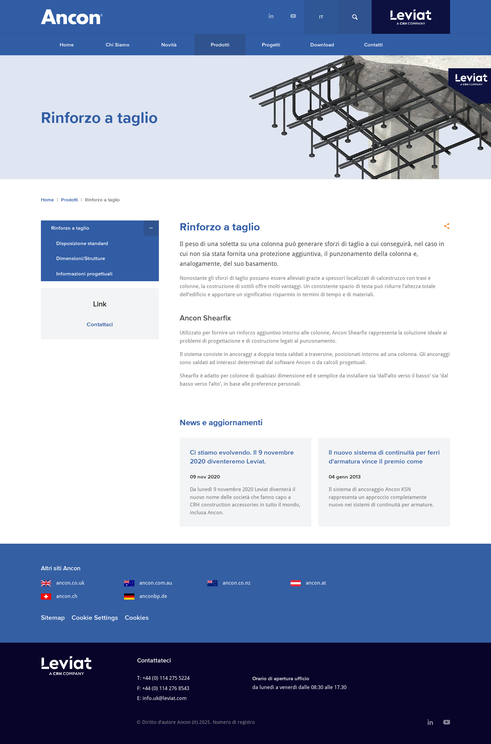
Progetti (271, 44)
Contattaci (100, 324)
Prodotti (220, 44)
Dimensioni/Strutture (80, 258)
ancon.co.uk (62, 583)
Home (67, 44)
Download (322, 44)
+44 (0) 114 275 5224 (166, 678)
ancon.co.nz (229, 583)
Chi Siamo (118, 44)
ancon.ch (59, 596)
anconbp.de (145, 596)
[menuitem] (271, 17)
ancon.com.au (148, 583)
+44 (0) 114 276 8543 (165, 688)
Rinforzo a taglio (70, 228)
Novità (169, 44)
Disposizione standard (82, 243)
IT (321, 16)
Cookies (137, 617)
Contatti (373, 44)
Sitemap (53, 617)
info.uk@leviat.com (165, 698)
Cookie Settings (95, 617)
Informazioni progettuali (84, 273)
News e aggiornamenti (221, 422)
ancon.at (308, 583)
